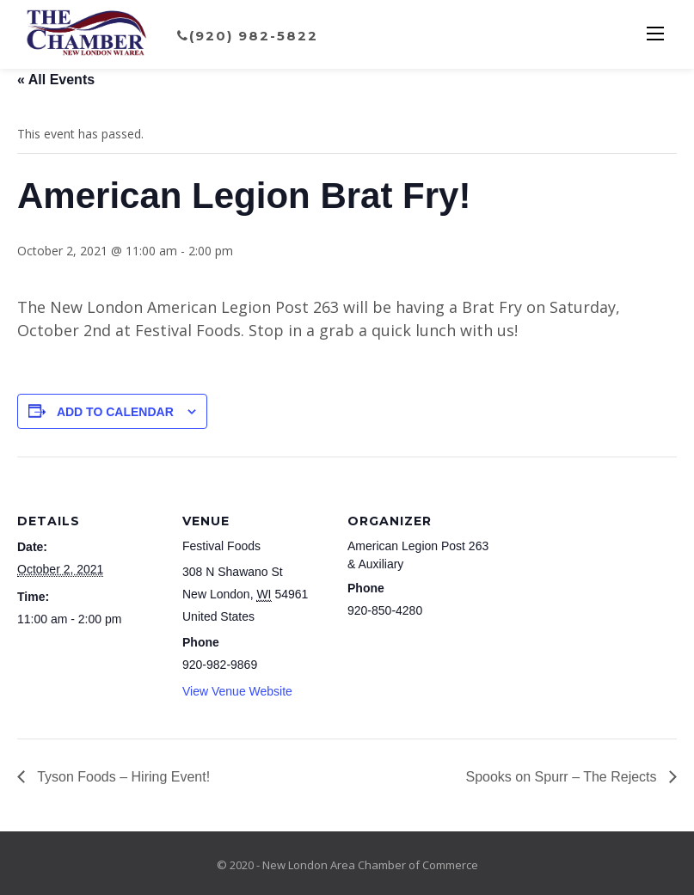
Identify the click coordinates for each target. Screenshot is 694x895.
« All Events (56, 79)
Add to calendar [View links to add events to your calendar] (115, 412)
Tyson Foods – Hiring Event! (122, 776)
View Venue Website (237, 691)
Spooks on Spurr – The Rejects (563, 776)
